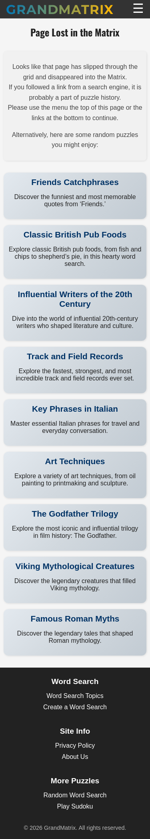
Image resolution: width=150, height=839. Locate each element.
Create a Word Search (75, 707)
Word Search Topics (75, 695)
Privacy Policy (75, 745)
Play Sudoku (75, 806)
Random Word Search (75, 795)
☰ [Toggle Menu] (138, 8)
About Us (75, 756)
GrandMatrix (60, 9)
